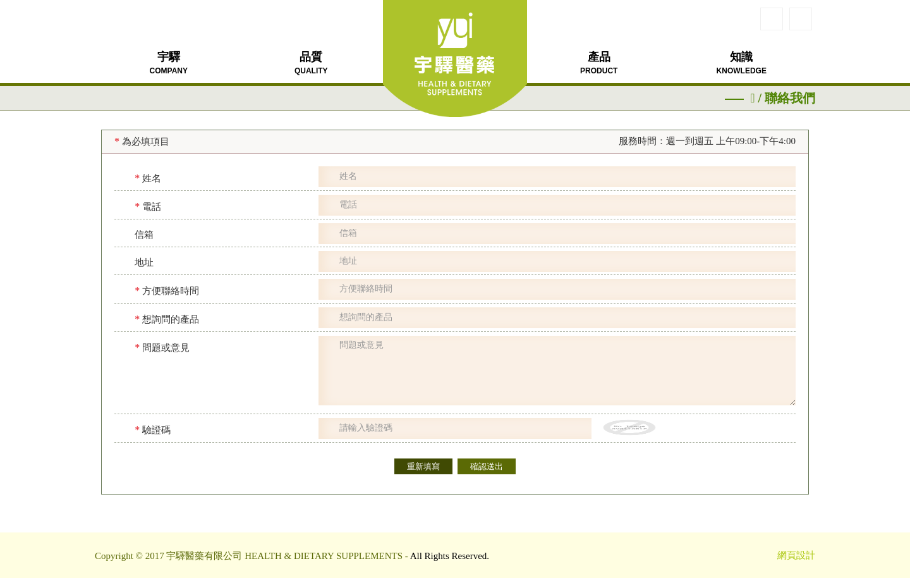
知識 (742, 63)
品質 (311, 63)
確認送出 (486, 466)
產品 (598, 63)
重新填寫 (423, 466)
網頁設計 (796, 555)
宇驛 (169, 63)
